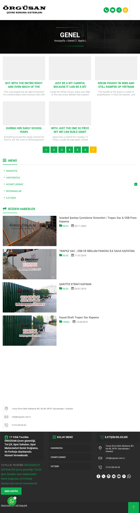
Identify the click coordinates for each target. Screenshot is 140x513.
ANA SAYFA (11, 491)
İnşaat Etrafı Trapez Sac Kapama (79, 317)
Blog (65, 225)
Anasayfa (59, 40)
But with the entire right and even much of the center (23, 86)
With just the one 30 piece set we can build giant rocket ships (70, 131)
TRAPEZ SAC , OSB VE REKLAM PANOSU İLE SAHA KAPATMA (97, 251)
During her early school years (24, 130)
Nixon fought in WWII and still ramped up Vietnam (116, 84)
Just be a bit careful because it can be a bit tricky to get (70, 86)
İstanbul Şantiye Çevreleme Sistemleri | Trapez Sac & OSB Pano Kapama (98, 219)
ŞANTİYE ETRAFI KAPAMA (75, 284)
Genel (66, 321)
